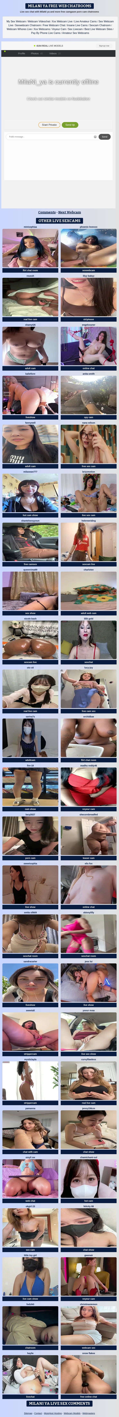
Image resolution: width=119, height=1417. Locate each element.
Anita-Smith (89, 374)
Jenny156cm (88, 1108)
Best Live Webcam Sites (98, 29)
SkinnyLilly (88, 912)
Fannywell (30, 422)
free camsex (30, 564)
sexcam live (88, 564)
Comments (47, 212)
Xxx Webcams (42, 29)
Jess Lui (88, 961)
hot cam (88, 1201)
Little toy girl (30, 1255)
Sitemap (28, 1413)
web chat (30, 1201)
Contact (38, 1413)
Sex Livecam (75, 29)
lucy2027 (30, 814)
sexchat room (30, 956)
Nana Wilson (88, 422)
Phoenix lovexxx (88, 227)
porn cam (30, 858)
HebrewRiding (89, 520)
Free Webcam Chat (54, 25)
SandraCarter (30, 961)
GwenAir (88, 1255)
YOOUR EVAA (89, 1010)
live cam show (30, 1299)
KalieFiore (30, 374)
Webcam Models (72, 1413)
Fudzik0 (30, 1304)
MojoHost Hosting (53, 1413)
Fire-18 (30, 765)
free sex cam (89, 466)
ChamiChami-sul (88, 1157)
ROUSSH (30, 276)
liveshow (30, 417)
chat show (88, 1152)
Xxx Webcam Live (62, 21)
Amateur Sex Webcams (75, 33)
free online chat (88, 1396)
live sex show (88, 1054)
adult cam (30, 368)
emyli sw (30, 1157)
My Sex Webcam (16, 21)
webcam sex (88, 1348)
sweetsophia (30, 863)
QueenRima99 (30, 569)
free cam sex (89, 711)
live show (30, 907)
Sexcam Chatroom (100, 25)
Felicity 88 (89, 1206)
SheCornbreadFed (88, 814)
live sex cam (88, 515)
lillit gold (88, 618)
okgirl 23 (30, 1206)
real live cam (30, 319)
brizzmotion (88, 471)
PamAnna (30, 1108)
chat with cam (30, 1152)
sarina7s (30, 716)
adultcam (30, 760)
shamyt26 (30, 325)
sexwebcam (88, 270)
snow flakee (88, 1353)
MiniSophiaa (30, 227)
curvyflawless (88, 1059)
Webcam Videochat (39, 21)
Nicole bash (30, 618)
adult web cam (88, 613)
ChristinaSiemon (88, 1304)
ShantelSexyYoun (30, 520)
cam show (30, 809)
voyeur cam (88, 809)
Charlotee (89, 569)
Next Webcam (69, 212)
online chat (89, 368)
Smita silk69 (30, 912)
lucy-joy (88, 667)
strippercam (30, 1054)
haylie (30, 1353)
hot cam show (30, 515)
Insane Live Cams (77, 25)
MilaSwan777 (30, 471)
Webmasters (88, 1413)
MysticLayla (30, 1059)
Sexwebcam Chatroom (28, 25)
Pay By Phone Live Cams (45, 33)
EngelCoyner (88, 325)
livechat (30, 1396)
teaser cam (88, 858)
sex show (30, 613)
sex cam (30, 1250)
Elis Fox (89, 863)
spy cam (88, 417)
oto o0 (30, 667)
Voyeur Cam (59, 29)
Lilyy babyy (88, 276)
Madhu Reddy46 (88, 765)
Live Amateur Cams (85, 21)
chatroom (30, 1348)
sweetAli (30, 1010)
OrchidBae (88, 716)
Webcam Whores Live (19, 29)
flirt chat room (30, 270)
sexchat (88, 662)
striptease (88, 319)
